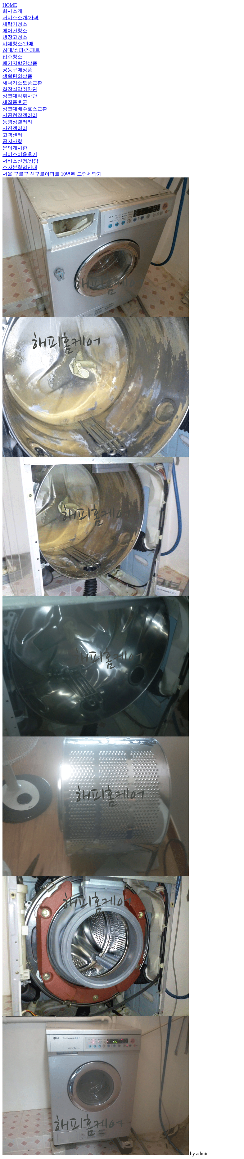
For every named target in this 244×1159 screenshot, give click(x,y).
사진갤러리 (14, 128)
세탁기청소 (14, 24)
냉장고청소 (14, 37)
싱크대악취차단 (19, 95)
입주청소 (12, 56)
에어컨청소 (14, 30)
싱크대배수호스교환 (24, 108)
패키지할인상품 (19, 63)
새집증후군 (14, 102)
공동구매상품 (17, 69)
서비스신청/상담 (20, 160)
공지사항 (12, 141)
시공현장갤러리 (19, 115)
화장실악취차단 (19, 89)
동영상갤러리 (17, 121)
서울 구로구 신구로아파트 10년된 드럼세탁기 (52, 174)
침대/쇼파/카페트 (21, 50)
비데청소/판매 (18, 43)
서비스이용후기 (19, 154)
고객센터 (12, 134)
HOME (9, 5)
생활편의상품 (17, 76)
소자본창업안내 (19, 167)
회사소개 (12, 11)
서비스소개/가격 (20, 17)
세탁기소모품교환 (22, 82)
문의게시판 (14, 147)
